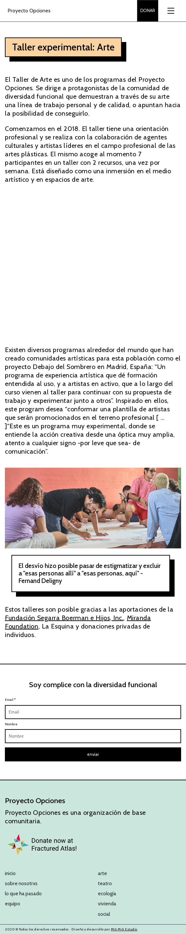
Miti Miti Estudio (124, 929)
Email (10, 700)
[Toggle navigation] (170, 10)
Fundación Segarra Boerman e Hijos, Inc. (64, 618)
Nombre (11, 724)
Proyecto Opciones (29, 10)
